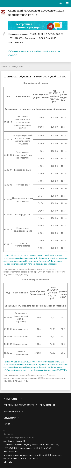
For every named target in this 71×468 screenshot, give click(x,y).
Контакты (8, 433)
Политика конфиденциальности (19, 437)
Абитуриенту (17, 66)
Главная (4, 66)
